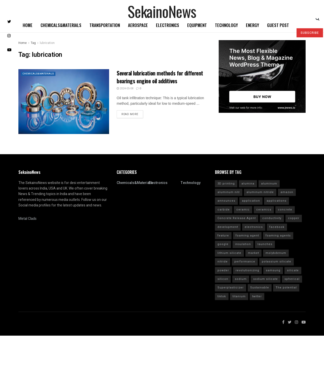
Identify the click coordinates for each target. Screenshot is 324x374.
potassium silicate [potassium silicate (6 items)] (276, 261)
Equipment (197, 25)
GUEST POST (278, 25)
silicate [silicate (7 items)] (293, 270)
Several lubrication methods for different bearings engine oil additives (160, 77)
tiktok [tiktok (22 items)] (221, 296)
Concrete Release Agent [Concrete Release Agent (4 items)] (236, 218)
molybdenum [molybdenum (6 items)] (276, 253)
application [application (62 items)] (251, 201)
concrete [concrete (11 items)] (285, 209)
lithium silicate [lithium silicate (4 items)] (229, 253)
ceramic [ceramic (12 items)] (243, 209)
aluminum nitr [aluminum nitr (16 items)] (228, 192)
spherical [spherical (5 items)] (292, 279)
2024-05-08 (125, 88)
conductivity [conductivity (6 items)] (271, 218)
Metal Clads (27, 218)
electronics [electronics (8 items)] (254, 227)
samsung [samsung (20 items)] (273, 270)
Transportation (104, 25)
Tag (33, 43)
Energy (252, 25)
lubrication (47, 43)
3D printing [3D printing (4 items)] (226, 183)
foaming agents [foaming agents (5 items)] (278, 235)
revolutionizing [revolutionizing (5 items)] (247, 270)
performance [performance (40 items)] (244, 261)
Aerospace (138, 25)
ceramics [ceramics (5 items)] (263, 209)
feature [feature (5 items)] (223, 235)
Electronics (167, 25)
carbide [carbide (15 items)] (223, 209)
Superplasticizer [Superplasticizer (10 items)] (230, 287)
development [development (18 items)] (227, 227)
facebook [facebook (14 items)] (276, 227)
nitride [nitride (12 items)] (222, 261)
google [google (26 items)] (223, 244)
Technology (226, 25)
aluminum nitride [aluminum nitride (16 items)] (260, 192)
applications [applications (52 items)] (276, 201)
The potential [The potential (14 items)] (286, 287)
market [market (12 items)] (253, 253)
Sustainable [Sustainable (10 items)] (259, 287)
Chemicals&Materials (61, 25)
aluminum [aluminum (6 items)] (269, 183)
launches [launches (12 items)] (264, 244)
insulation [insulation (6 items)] (243, 244)
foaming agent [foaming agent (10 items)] (247, 235)
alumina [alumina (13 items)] (247, 183)
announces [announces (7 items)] (226, 201)
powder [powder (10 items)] (223, 270)
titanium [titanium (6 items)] (239, 296)
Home (28, 25)
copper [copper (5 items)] (293, 218)
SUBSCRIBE (310, 33)
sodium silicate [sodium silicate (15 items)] (265, 279)
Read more (129, 114)
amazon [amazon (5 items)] (286, 192)
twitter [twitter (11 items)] (257, 296)
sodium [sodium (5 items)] (241, 279)
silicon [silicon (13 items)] (222, 279)
